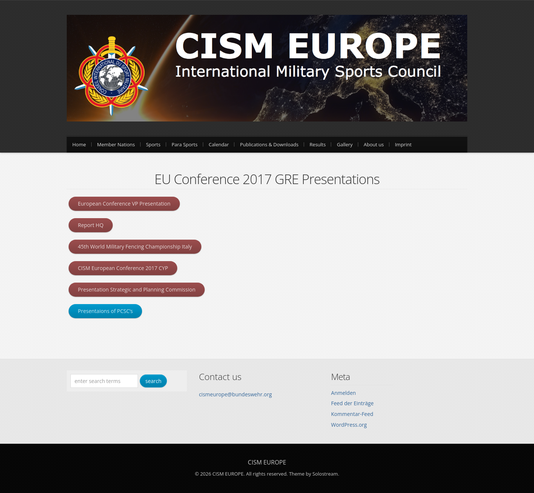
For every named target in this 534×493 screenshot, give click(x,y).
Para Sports (185, 144)
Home (79, 144)
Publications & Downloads (269, 144)
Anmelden (343, 392)
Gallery (344, 144)
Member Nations (116, 144)
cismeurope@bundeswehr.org (235, 394)
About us (374, 144)
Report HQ (90, 225)
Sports (153, 144)
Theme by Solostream (313, 473)
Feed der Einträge (352, 403)
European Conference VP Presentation (124, 203)
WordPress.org (349, 424)
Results (318, 144)
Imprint (403, 144)
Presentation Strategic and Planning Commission (136, 289)
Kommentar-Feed (352, 413)
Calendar (219, 144)
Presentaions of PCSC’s (105, 310)
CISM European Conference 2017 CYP (123, 268)
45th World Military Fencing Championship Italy (135, 246)
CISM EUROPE (267, 462)
